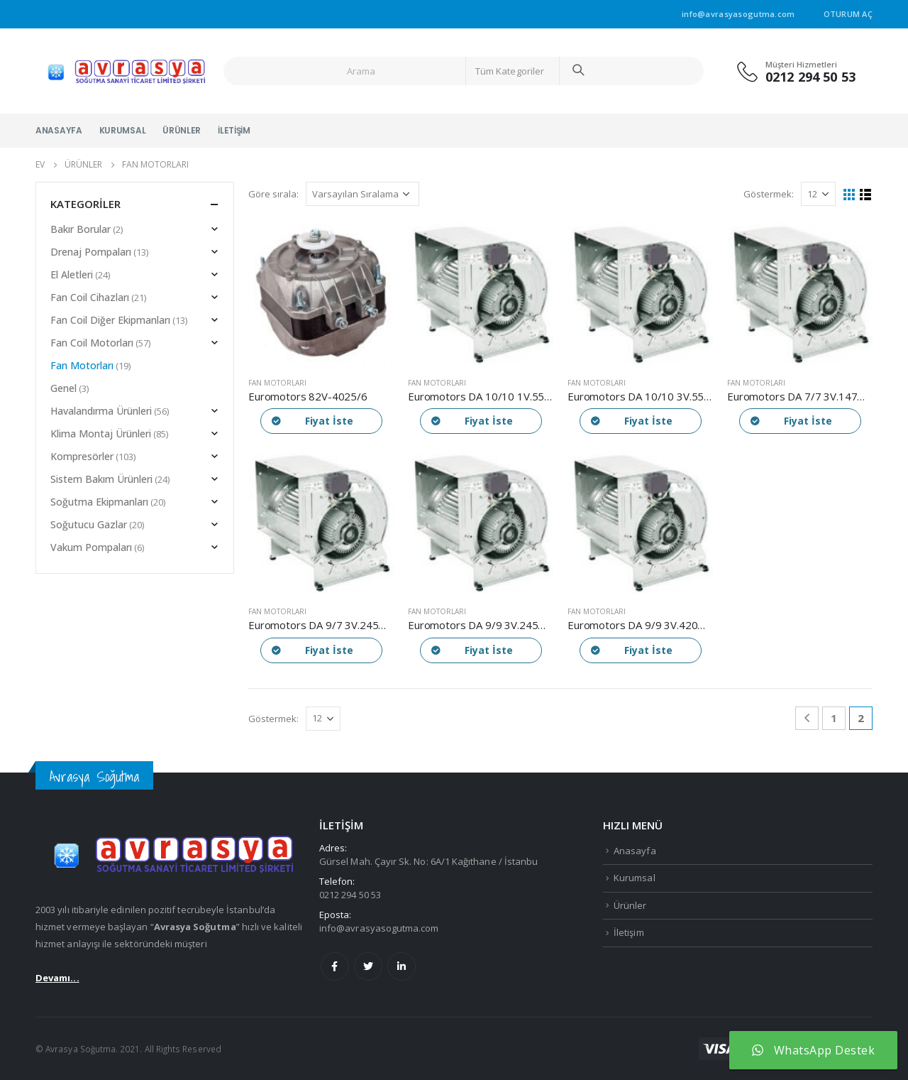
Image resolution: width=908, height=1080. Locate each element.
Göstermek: (768, 193)
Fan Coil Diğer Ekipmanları (110, 320)
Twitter (368, 966)
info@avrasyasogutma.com (379, 928)
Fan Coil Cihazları (89, 297)
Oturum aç (848, 14)
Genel (63, 388)
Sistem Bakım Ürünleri (101, 479)
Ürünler (181, 130)
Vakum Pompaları (91, 547)
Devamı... (57, 977)
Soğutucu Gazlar (88, 524)
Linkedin (401, 966)
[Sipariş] (362, 194)
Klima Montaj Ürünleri (100, 433)
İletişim (234, 130)
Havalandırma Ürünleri (101, 411)
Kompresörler (82, 456)
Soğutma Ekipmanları (99, 501)
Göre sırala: (273, 193)
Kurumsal (122, 130)
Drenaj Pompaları (90, 251)
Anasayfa (58, 130)
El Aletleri (71, 274)
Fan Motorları (277, 383)
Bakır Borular (80, 229)
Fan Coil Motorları (91, 342)
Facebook (335, 966)
